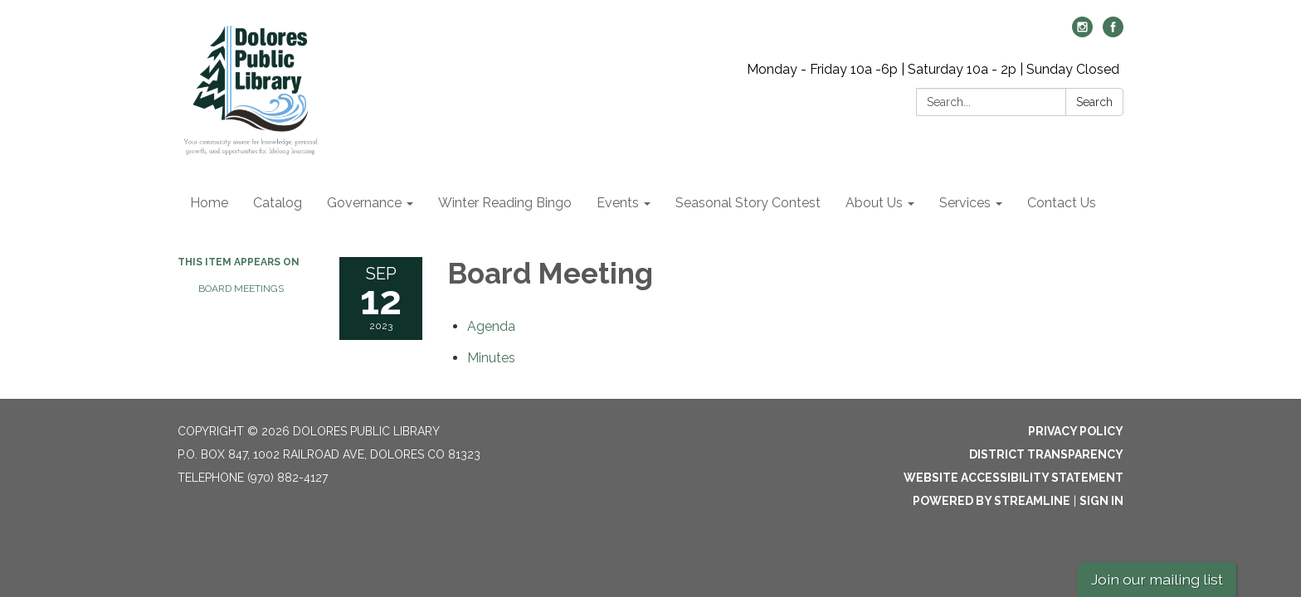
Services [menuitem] (965, 203)
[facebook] (1113, 33)
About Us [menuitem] (874, 203)
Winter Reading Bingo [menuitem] (505, 203)
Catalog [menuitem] (277, 203)
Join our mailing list (1157, 579)
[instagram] (1082, 33)
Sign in (1101, 500)
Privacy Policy (1075, 431)
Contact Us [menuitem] (1061, 203)
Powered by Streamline (991, 500)
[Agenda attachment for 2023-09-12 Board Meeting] (491, 326)
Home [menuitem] (209, 203)
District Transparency (1046, 454)
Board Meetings (241, 288)
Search (1094, 102)
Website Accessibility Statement (1013, 477)
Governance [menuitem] (364, 203)
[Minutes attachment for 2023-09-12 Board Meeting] (491, 358)
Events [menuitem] (618, 203)
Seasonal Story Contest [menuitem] (748, 203)
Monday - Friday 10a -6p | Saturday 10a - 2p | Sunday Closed (933, 69)
